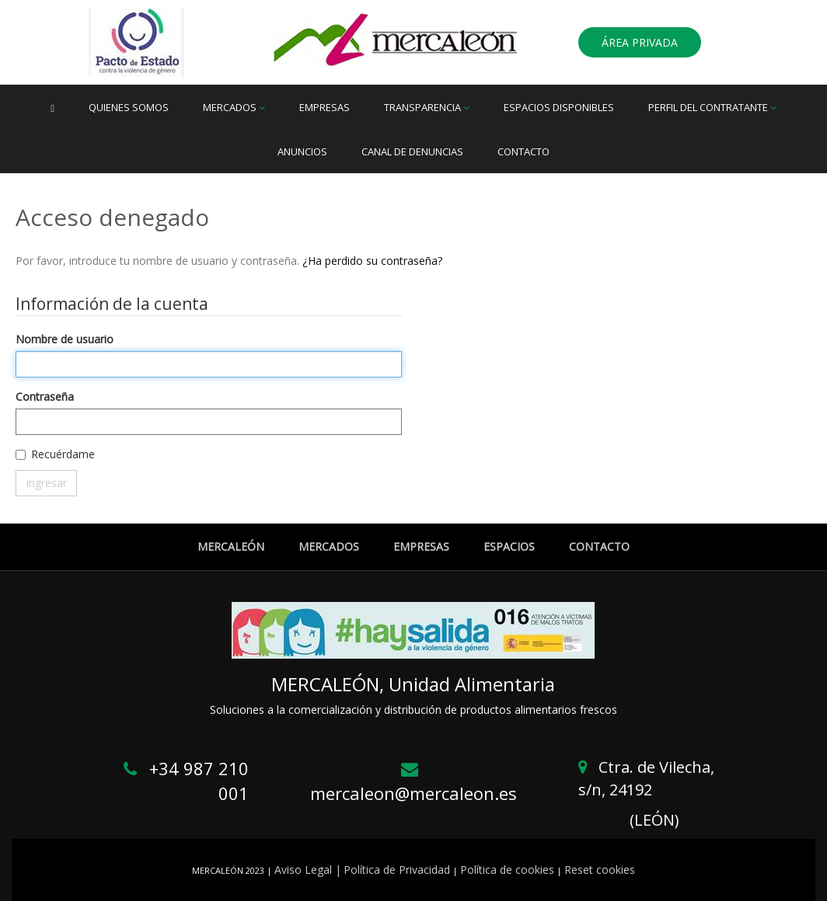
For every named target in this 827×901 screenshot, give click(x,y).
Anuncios (302, 151)
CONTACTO (599, 546)
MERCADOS (328, 546)
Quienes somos (129, 107)
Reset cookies (599, 869)
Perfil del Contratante (712, 107)
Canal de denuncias (412, 151)
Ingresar (46, 482)
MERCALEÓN (230, 546)
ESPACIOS (509, 546)
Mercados (234, 107)
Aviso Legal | (307, 869)
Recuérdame (63, 454)
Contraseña (45, 396)
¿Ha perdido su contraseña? (372, 260)
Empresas (324, 107)
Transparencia (426, 107)
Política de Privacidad (397, 869)
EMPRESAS (421, 546)
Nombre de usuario (64, 339)
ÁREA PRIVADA (640, 42)
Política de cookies (507, 869)
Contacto (523, 151)
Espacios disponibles (559, 107)
